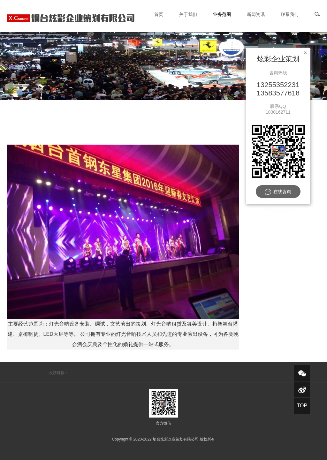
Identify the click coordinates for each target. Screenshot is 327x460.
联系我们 (290, 14)
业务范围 (222, 14)
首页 (158, 14)
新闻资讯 (256, 14)
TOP (302, 405)
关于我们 (188, 14)
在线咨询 (278, 192)
